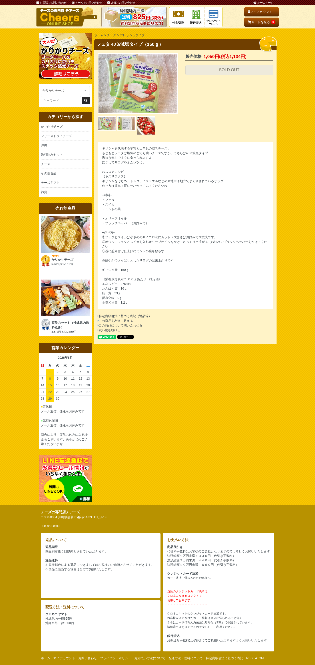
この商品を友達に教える (116, 320)
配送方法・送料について (186, 658)
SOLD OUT (229, 70)
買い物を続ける (109, 330)
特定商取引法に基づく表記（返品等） (125, 316)
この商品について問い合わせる (120, 325)
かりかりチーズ (52, 126)
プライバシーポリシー (115, 658)
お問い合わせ (87, 658)
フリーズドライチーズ (56, 136)
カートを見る (261, 22)
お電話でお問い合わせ (51, 2)
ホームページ (263, 2)
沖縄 (44, 145)
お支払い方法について (149, 658)
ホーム (99, 35)
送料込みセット (52, 154)
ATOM (259, 658)
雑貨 (44, 192)
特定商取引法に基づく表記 (224, 658)
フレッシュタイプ (132, 35)
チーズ (111, 35)
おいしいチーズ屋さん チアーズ (66, 17)
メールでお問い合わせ (87, 2)
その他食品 (48, 173)
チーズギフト (50, 182)
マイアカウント (260, 12)
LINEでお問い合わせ (121, 2)
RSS (249, 658)
